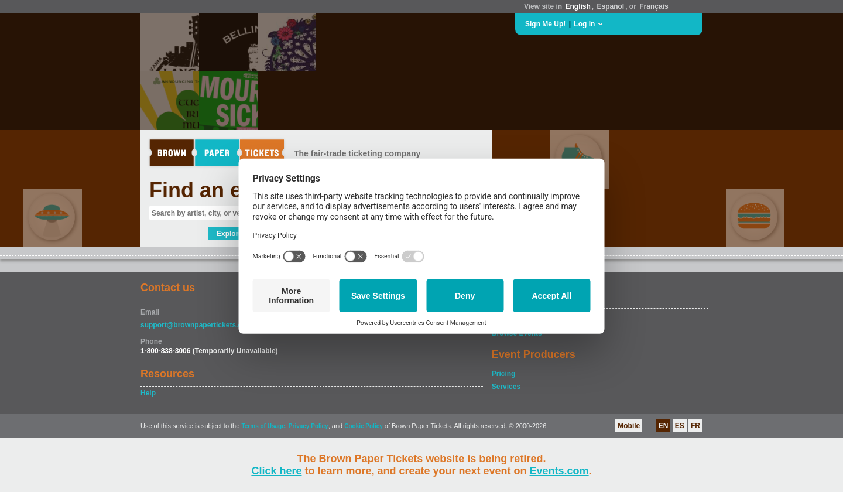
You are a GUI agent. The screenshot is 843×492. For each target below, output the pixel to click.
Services (506, 386)
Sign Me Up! (545, 24)
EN (664, 426)
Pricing (504, 374)
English (577, 6)
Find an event (217, 190)
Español (611, 6)
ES (679, 426)
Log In (584, 24)
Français (653, 6)
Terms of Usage (263, 426)
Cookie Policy (363, 426)
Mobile (629, 426)
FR (695, 426)
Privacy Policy (308, 426)
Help (148, 393)
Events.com (559, 471)
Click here (276, 471)
